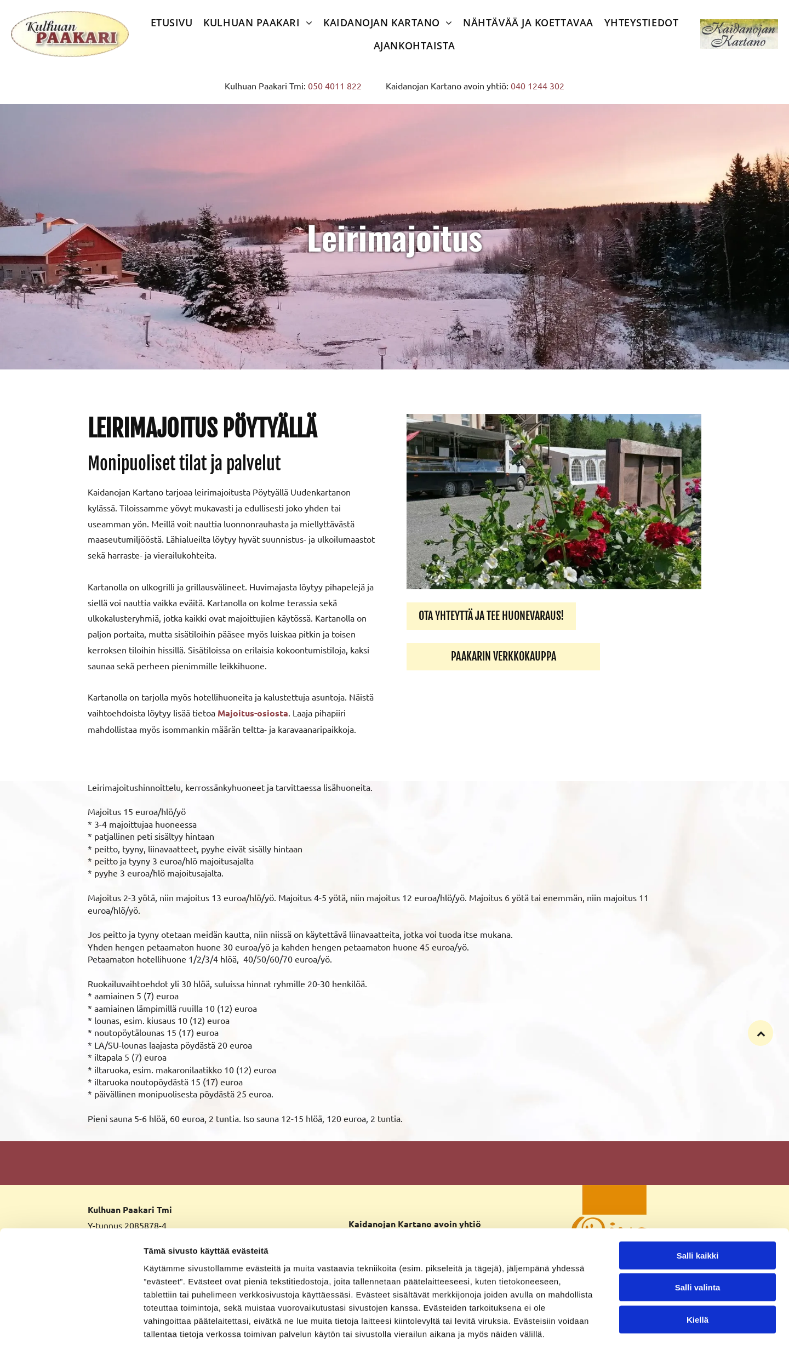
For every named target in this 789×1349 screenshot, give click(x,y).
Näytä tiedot (586, 1327)
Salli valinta (698, 1237)
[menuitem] (171, 22)
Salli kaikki (698, 1205)
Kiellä (697, 1269)
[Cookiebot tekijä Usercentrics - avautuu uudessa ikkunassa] (71, 1327)
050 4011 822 (335, 85)
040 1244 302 (537, 85)
